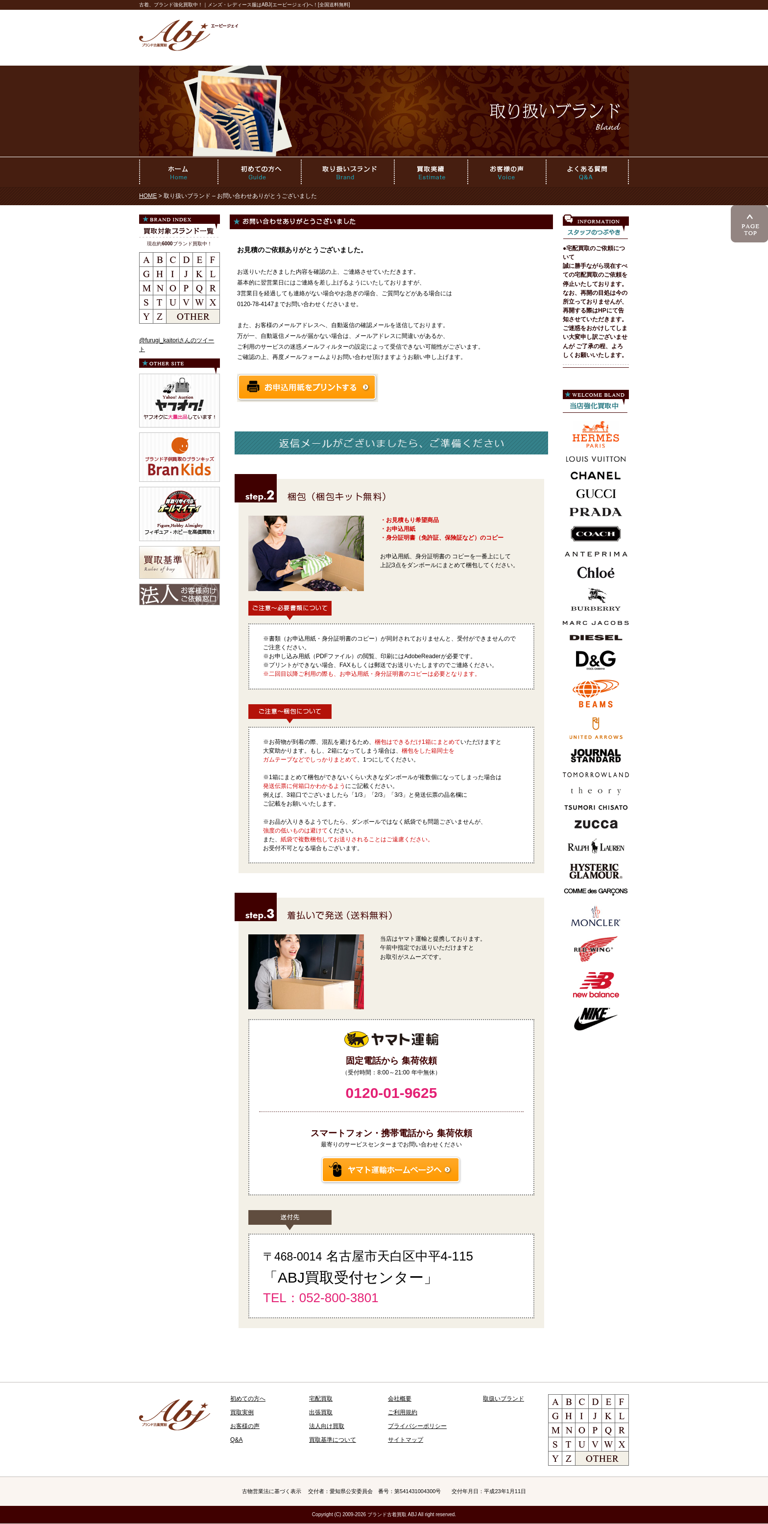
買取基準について (332, 1439)
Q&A (236, 1439)
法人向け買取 (326, 1426)
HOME (148, 195)
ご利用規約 (402, 1412)
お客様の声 (245, 1426)
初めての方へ (247, 1398)
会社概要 (399, 1398)
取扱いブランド (503, 1398)
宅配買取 (321, 1398)
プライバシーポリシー (417, 1426)
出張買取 (321, 1412)
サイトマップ (405, 1439)
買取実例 (242, 1412)
